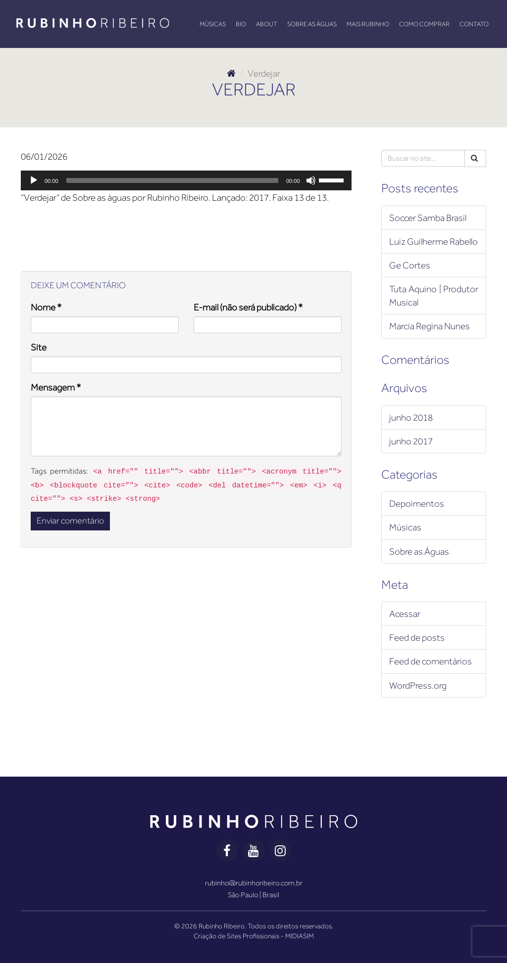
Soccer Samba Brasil (427, 218)
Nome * (46, 307)
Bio (241, 24)
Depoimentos (416, 503)
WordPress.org (418, 685)
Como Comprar (424, 24)
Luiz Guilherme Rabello (433, 241)
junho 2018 (411, 417)
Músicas (213, 24)
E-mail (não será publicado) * (248, 307)
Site (39, 347)
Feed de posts (417, 637)
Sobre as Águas (312, 24)
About (266, 24)
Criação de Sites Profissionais (236, 936)
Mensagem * (56, 387)
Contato (474, 24)
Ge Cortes (409, 265)
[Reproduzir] (34, 180)
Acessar (404, 614)
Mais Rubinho (368, 24)
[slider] (172, 180)
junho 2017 (411, 441)
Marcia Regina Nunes (429, 326)
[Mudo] (311, 180)
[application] (186, 180)
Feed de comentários (430, 661)
